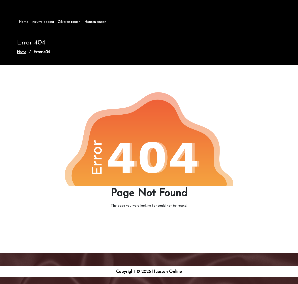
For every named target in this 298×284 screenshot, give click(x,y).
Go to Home (146, 217)
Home (23, 22)
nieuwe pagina (43, 22)
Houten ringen (95, 22)
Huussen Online (40, 12)
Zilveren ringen (69, 22)
